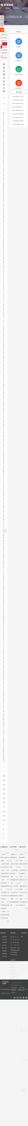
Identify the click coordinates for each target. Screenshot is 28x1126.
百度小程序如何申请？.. (18, 117)
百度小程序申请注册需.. (18, 114)
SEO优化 (13, 976)
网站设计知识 (14, 962)
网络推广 (16, 1)
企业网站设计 (18, 982)
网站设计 (11, 1)
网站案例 (8, 8)
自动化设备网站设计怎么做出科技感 (5, 873)
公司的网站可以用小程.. (18, 100)
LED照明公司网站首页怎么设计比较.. (5, 915)
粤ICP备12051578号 (5, 993)
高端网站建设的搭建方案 (14, 902)
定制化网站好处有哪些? (23, 864)
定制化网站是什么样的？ (23, 880)
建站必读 (13, 978)
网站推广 (13, 965)
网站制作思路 (14, 971)
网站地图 (25, 1)
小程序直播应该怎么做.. (18, 124)
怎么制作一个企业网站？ (14, 886)
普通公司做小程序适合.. (18, 103)
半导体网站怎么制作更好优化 (5, 857)
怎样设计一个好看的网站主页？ (14, 857)
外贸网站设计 (18, 985)
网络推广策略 (14, 973)
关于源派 (25, 8)
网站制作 (7, 1)
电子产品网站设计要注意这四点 (5, 905)
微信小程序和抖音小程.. (18, 110)
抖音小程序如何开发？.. (18, 107)
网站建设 (2, 1)
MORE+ (7, 853)
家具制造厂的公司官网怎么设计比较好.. (5, 895)
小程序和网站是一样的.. (18, 96)
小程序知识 (10, 26)
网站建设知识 (14, 967)
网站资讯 (16, 8)
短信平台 (13, 992)
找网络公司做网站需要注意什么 (23, 902)
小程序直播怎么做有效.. (18, 120)
